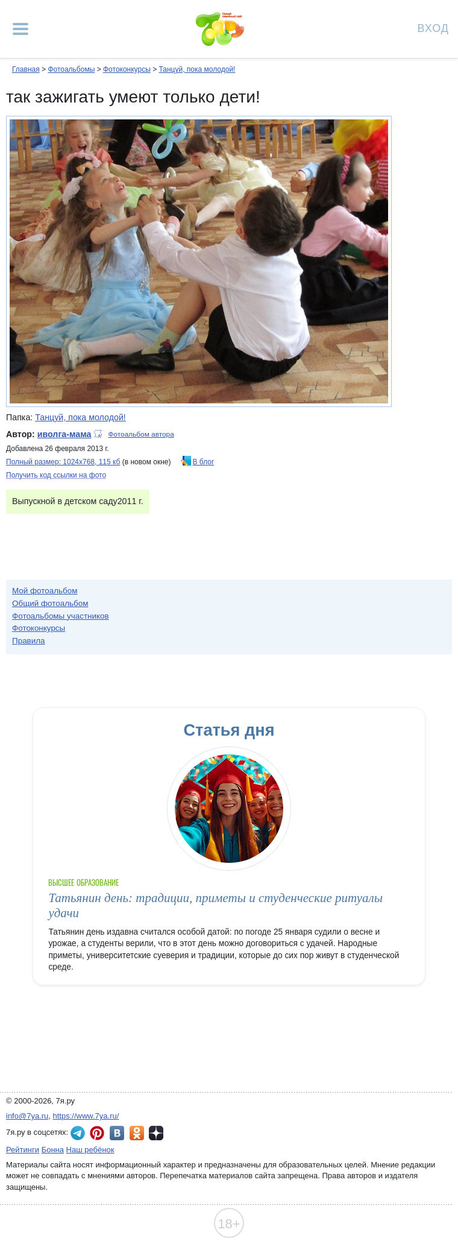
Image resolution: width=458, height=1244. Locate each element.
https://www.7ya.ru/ (86, 1115)
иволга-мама (64, 434)
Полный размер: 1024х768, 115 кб (63, 462)
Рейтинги (22, 1149)
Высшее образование (83, 882)
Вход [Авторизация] (433, 27)
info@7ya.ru (27, 1115)
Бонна (53, 1149)
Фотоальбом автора (141, 434)
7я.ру (156, 1133)
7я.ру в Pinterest (97, 1133)
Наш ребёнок (90, 1149)
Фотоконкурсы (127, 69)
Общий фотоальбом (50, 603)
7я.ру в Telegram (78, 1133)
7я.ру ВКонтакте (117, 1133)
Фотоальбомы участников (60, 615)
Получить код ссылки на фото (56, 475)
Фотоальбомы (71, 69)
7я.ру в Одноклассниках (137, 1133)
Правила (28, 640)
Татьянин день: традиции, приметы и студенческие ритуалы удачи (215, 905)
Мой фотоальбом (45, 590)
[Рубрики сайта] (20, 29)
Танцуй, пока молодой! (196, 69)
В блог (204, 462)
